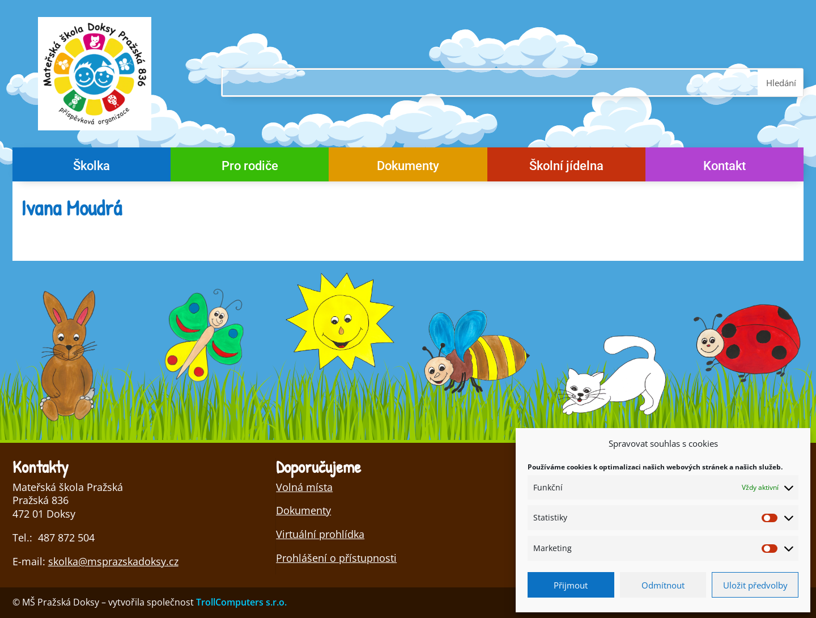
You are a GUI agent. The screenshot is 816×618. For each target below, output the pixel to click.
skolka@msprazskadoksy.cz (113, 561)
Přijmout (571, 585)
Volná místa (304, 487)
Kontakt (724, 167)
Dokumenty (408, 167)
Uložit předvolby (755, 585)
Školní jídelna (566, 167)
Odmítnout (663, 585)
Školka (91, 167)
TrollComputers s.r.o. (241, 602)
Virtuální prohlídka (320, 534)
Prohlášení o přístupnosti (336, 558)
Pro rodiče (250, 167)
